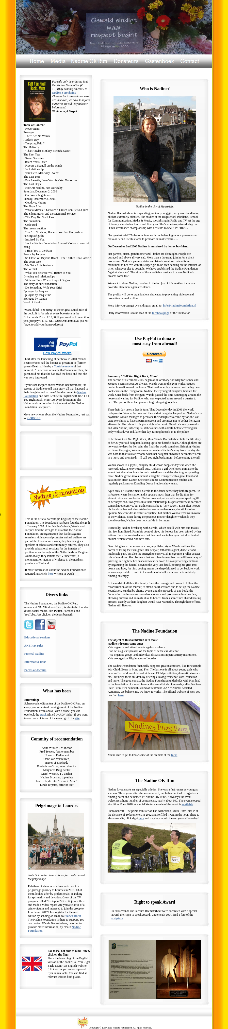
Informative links (35, 662)
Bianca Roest (72, 916)
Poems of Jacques (35, 670)
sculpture (117, 918)
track (43, 714)
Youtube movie (63, 366)
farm (174, 755)
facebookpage (160, 313)
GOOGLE (33, 418)
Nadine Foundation (64, 92)
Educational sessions (37, 637)
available (187, 804)
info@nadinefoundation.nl (179, 305)
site (77, 718)
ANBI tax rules (33, 645)
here (50, 573)
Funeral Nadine (34, 653)
